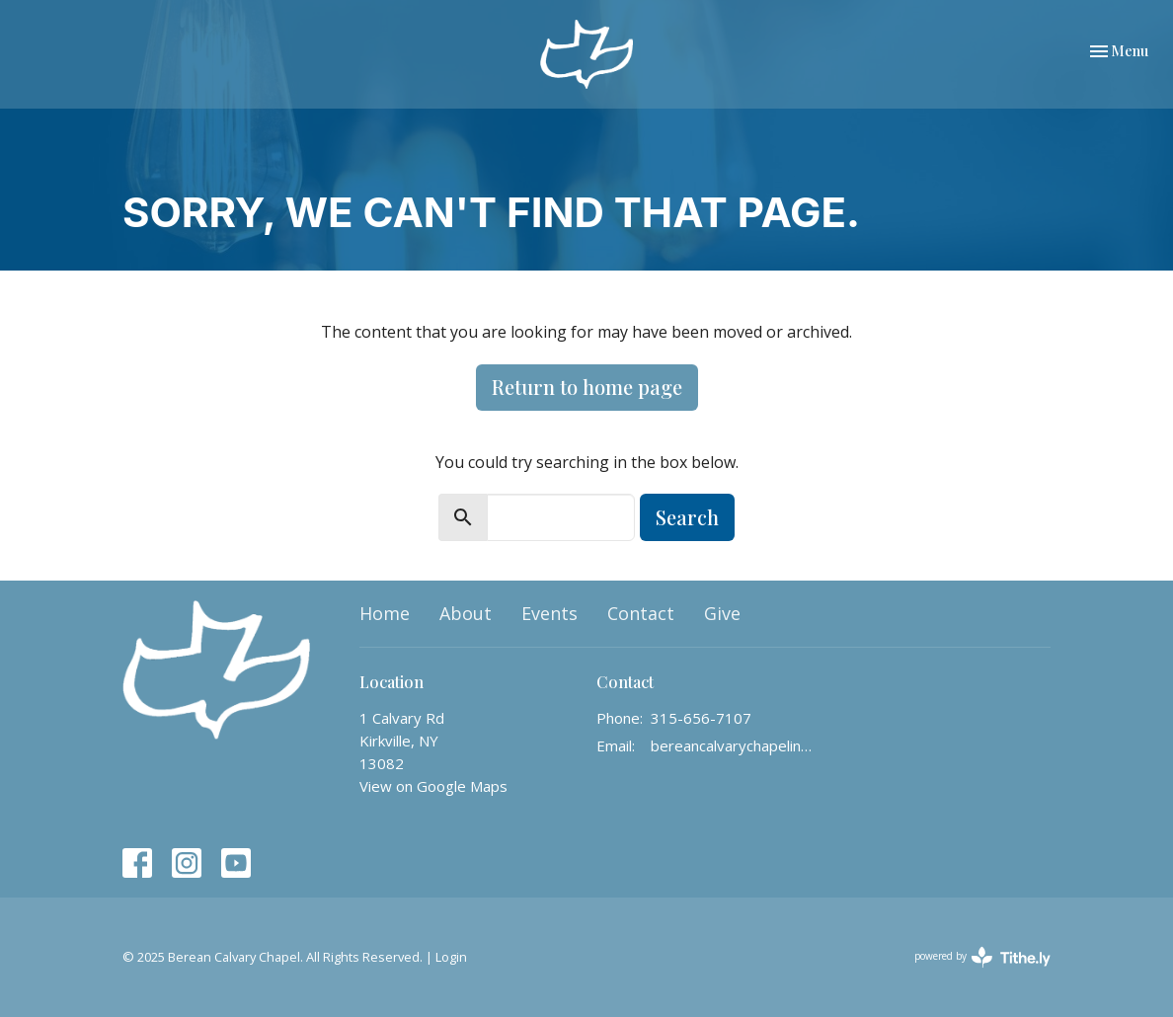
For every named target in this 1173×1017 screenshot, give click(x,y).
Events (549, 613)
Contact (640, 613)
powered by (982, 957)
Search (687, 517)
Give (722, 613)
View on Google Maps (433, 786)
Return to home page (587, 386)
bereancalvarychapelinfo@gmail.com (732, 745)
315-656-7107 (701, 718)
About (465, 613)
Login (451, 957)
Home (384, 613)
